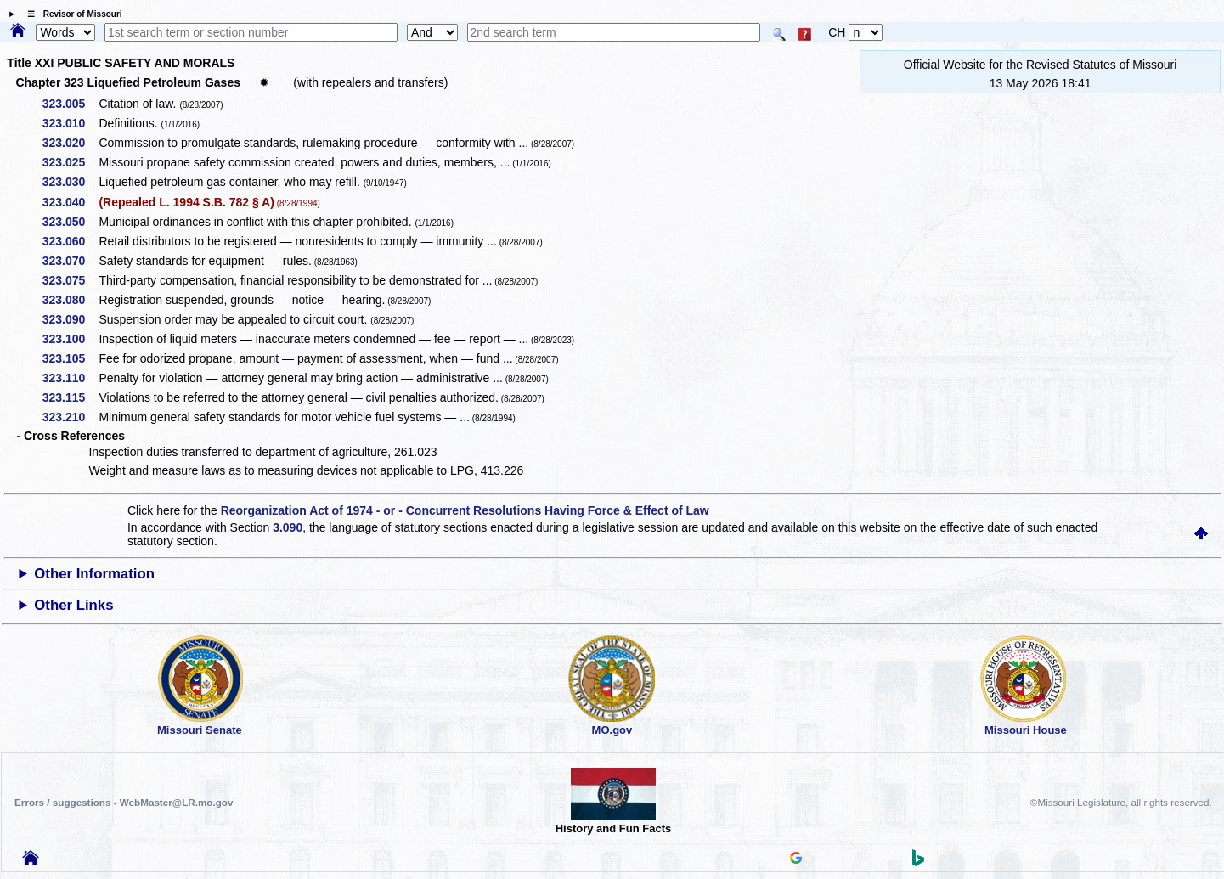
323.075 (70, 280)
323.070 (70, 261)
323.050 (70, 221)
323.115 (70, 397)
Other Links (73, 605)
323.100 (70, 339)
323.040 (70, 202)
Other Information (94, 574)
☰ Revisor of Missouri (70, 14)
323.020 (70, 142)
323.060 (70, 241)
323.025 (70, 162)
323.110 (70, 378)
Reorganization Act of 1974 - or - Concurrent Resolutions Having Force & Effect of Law (465, 510)
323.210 (70, 417)
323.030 (70, 182)
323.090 (70, 319)
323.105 (70, 358)
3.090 (287, 527)
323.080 (70, 300)
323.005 (70, 103)
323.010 (70, 123)
